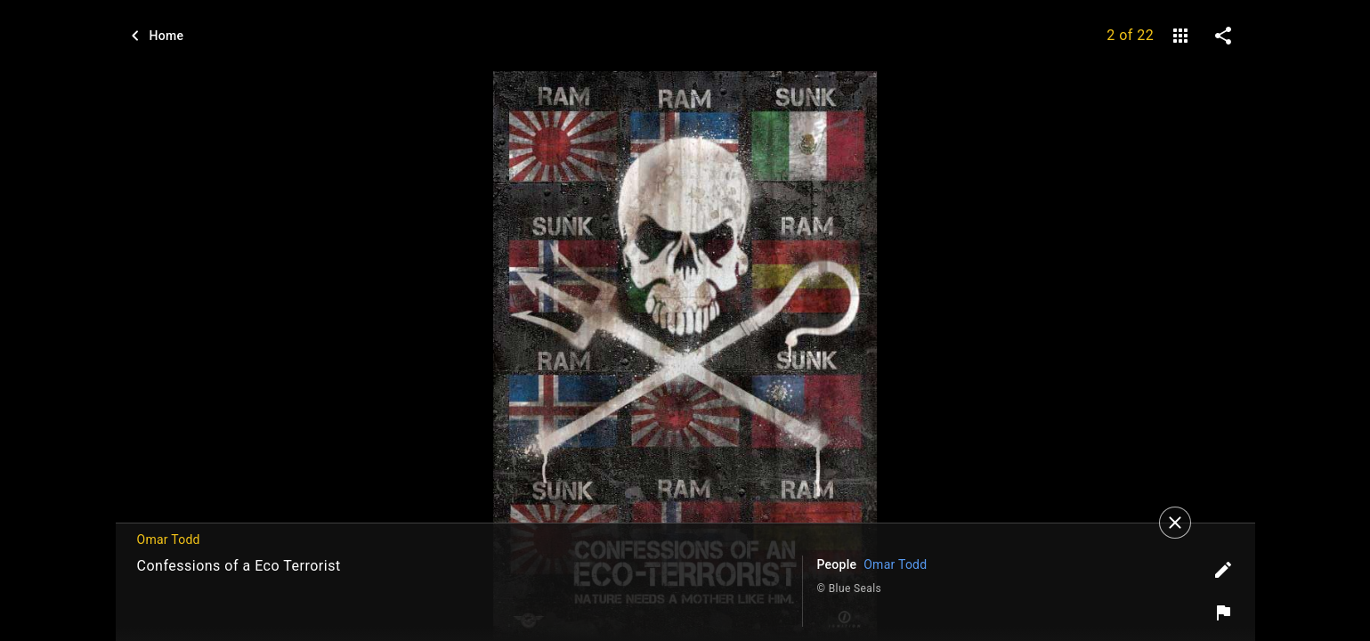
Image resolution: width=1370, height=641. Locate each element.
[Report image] (1223, 612)
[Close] (1175, 523)
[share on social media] (1223, 35)
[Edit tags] (1223, 569)
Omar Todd (895, 564)
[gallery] (1180, 35)
